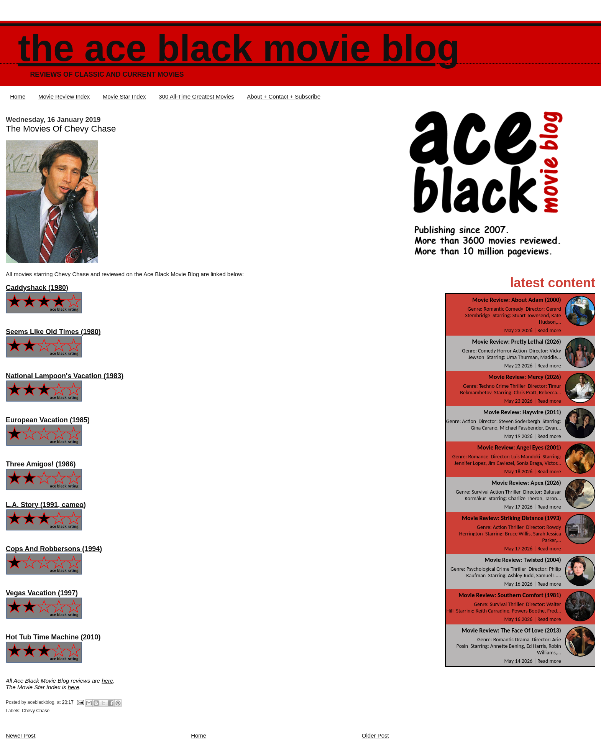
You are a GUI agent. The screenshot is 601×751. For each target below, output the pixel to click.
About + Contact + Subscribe (283, 96)
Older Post (375, 735)
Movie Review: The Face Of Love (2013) (511, 630)
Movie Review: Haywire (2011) (522, 412)
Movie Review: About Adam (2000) (516, 299)
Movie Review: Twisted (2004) (522, 559)
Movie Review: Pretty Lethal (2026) (516, 341)
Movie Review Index (64, 96)
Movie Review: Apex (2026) (526, 482)
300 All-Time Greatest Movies (196, 96)
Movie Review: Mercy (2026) (524, 376)
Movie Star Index (124, 96)
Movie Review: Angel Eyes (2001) (519, 447)
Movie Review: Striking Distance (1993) (511, 518)
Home (17, 96)
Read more (549, 330)
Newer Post (21, 735)
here (107, 680)
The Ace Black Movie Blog (239, 48)
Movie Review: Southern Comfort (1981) (509, 595)
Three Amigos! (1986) (41, 464)
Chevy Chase (35, 710)
